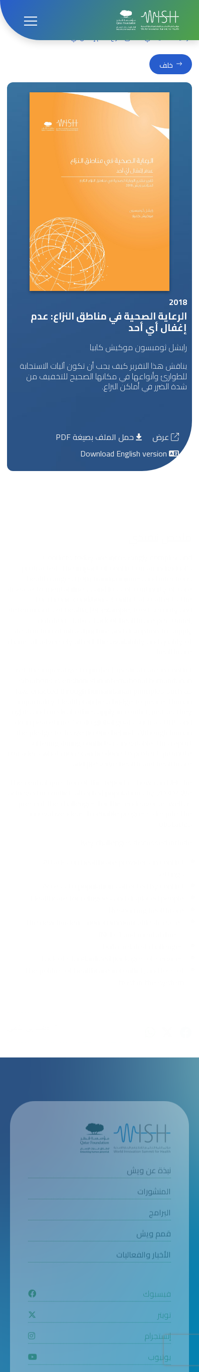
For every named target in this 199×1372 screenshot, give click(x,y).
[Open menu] (30, 20)
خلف (166, 65)
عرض (165, 437)
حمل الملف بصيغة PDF (99, 437)
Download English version (129, 453)
